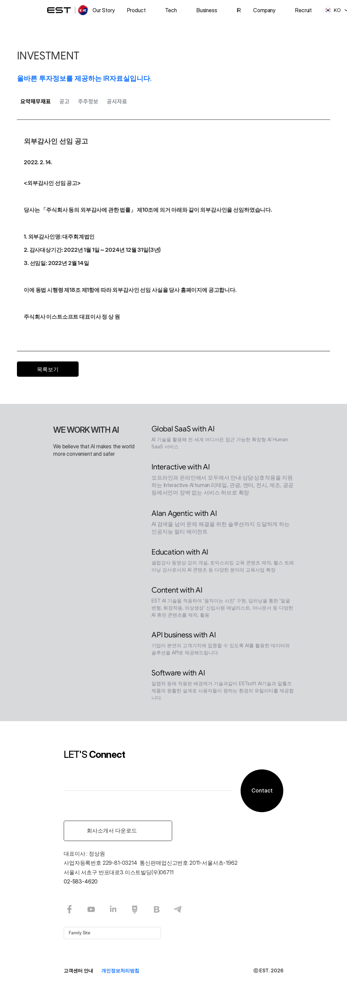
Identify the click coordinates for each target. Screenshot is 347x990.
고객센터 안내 (78, 970)
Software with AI (178, 674)
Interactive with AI (180, 468)
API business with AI (183, 636)
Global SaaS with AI (183, 430)
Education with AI (179, 553)
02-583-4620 (81, 881)
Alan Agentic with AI (184, 514)
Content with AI (176, 591)
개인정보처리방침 (120, 970)
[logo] (68, 10)
